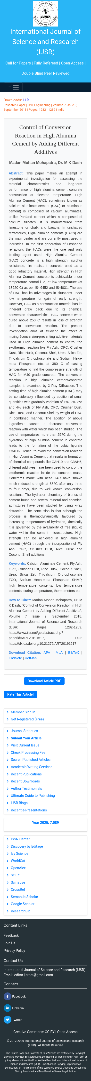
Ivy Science (19, 854)
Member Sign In (23, 712)
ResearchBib (20, 911)
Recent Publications (26, 774)
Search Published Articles (30, 760)
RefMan (31, 658)
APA (47, 652)
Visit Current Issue (25, 745)
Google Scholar (22, 904)
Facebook (15, 996)
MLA (59, 652)
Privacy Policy (14, 951)
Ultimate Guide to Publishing (33, 796)
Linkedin (14, 1008)
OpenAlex (18, 868)
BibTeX (73, 652)
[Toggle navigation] (13, 87)
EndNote (15, 658)
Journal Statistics (24, 731)
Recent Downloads (25, 781)
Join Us (9, 943)
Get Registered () (27, 719)
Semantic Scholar (24, 897)
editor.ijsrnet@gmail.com (33, 975)
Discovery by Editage (27, 847)
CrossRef (18, 890)
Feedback (11, 936)
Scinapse (18, 883)
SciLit (15, 875)
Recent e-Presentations (29, 810)
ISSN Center (20, 839)
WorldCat (18, 861)
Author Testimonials (26, 789)
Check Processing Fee (28, 753)
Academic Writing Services (31, 767)
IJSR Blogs (19, 803)
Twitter (13, 1020)
